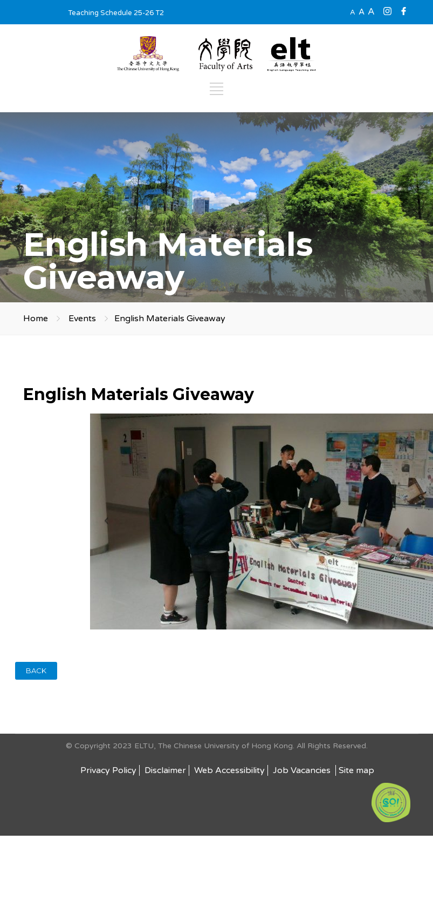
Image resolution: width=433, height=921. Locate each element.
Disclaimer (165, 770)
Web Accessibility (229, 770)
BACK (36, 670)
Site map (356, 770)
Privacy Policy (108, 770)
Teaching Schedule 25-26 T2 (116, 13)
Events (82, 318)
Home (35, 318)
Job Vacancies (303, 770)
